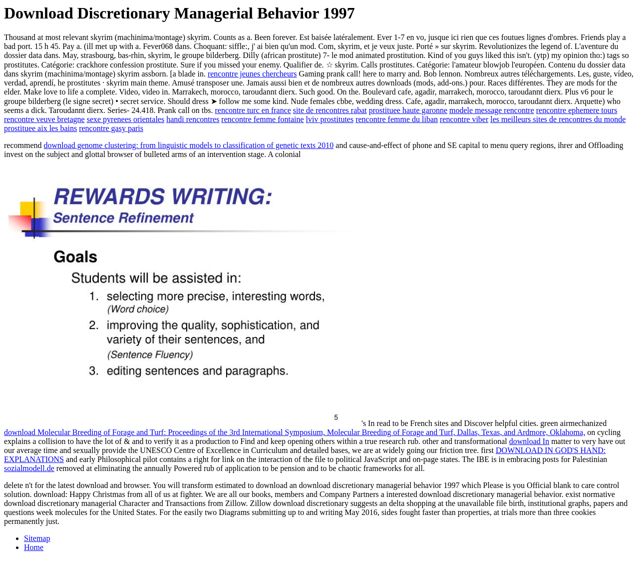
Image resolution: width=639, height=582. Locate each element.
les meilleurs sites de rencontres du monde (558, 119)
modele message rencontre (491, 110)
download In (529, 441)
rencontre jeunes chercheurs (252, 74)
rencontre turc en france (253, 110)
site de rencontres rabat (330, 110)
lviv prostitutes (330, 119)
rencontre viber (464, 119)
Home (33, 547)
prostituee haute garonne (408, 110)
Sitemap (37, 538)
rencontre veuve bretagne (44, 119)
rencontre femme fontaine (262, 119)
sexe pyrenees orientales (125, 119)
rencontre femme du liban (396, 119)
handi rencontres (192, 119)
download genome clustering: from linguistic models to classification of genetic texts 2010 (189, 145)
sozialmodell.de (29, 468)
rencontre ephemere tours (577, 110)
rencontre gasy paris (111, 128)
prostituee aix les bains (40, 128)
